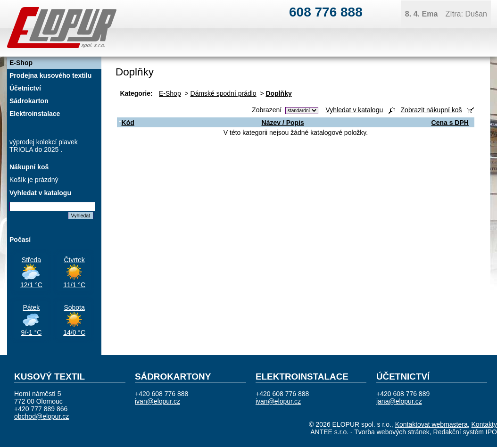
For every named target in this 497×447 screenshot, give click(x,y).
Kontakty (484, 424)
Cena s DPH (450, 122)
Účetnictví (25, 88)
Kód (126, 122)
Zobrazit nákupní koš (431, 110)
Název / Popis (283, 122)
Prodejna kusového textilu (50, 75)
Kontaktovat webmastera (431, 424)
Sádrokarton (28, 101)
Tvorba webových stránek (392, 432)
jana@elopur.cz (399, 401)
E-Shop (170, 93)
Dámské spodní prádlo (224, 93)
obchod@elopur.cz (41, 416)
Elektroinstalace (34, 113)
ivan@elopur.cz (157, 401)
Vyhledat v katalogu (354, 110)
